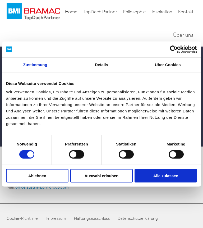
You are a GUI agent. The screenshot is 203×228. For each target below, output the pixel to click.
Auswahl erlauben (101, 175)
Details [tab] (101, 64)
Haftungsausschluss (92, 218)
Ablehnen (37, 175)
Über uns (183, 35)
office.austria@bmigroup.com (42, 187)
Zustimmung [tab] (35, 64)
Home (71, 12)
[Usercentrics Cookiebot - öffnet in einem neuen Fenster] (174, 49)
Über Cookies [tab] (168, 64)
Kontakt (185, 12)
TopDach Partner (100, 12)
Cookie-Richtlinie (22, 218)
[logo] (33, 11)
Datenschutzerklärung (138, 218)
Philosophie (134, 12)
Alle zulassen (165, 175)
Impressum (56, 218)
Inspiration (162, 12)
